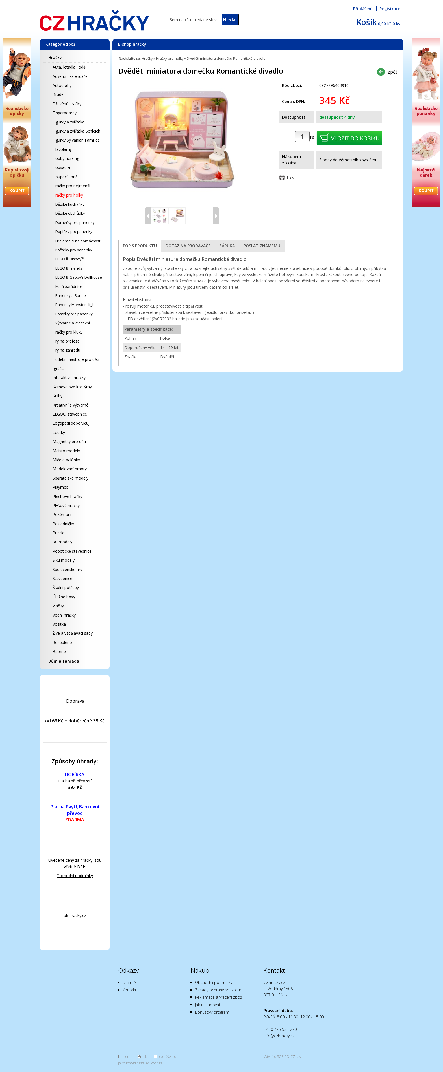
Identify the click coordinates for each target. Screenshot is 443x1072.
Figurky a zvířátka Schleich (76, 131)
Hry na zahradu (66, 350)
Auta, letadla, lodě (69, 67)
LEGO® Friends (68, 268)
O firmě (129, 982)
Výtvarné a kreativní (72, 322)
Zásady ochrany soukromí (218, 989)
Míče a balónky (66, 459)
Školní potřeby (66, 587)
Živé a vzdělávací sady (73, 633)
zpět (392, 72)
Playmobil (61, 487)
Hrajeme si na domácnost (77, 240)
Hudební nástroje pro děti (76, 359)
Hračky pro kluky (67, 332)
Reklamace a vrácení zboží (219, 997)
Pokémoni (62, 514)
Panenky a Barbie (70, 295)
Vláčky (58, 605)
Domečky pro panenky (75, 222)
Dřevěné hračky (67, 103)
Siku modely (64, 560)
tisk (144, 1056)
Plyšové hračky (66, 505)
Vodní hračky (64, 615)
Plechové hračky (67, 496)
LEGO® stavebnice (70, 414)
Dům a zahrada (63, 661)
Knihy (57, 395)
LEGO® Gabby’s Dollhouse (78, 277)
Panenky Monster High (75, 304)
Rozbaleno (62, 642)
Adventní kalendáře (70, 76)
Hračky (55, 57)
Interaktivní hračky (69, 377)
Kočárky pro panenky (73, 249)
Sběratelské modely (70, 478)
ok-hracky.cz (75, 915)
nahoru (125, 1056)
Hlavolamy (62, 149)
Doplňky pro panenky (73, 231)
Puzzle (58, 532)
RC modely (62, 541)
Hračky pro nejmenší (71, 185)
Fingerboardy (65, 112)
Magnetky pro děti (69, 441)
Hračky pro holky (68, 195)
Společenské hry (67, 569)
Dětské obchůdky (70, 213)
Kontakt (129, 989)
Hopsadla (61, 167)
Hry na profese (66, 341)
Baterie (59, 651)
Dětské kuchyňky (69, 204)
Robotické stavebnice (72, 551)
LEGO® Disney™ (69, 258)
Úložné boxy (64, 596)
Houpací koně (65, 176)
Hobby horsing (66, 158)
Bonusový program (212, 1012)
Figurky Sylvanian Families (76, 140)
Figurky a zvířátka (68, 122)
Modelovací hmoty (70, 468)
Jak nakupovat (207, 1004)
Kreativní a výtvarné (70, 405)
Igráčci (58, 368)
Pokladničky (63, 523)
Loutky (59, 432)
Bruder (59, 94)
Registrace (389, 8)
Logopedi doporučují (71, 423)
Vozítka (59, 624)
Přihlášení (362, 8)
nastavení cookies (149, 1063)
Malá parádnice (68, 286)
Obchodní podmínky (75, 875)
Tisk (290, 177)
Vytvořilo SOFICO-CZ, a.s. (282, 1056)
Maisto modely (66, 450)
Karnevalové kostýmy (72, 386)
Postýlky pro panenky (74, 313)
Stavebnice (62, 578)
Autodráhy (62, 85)
